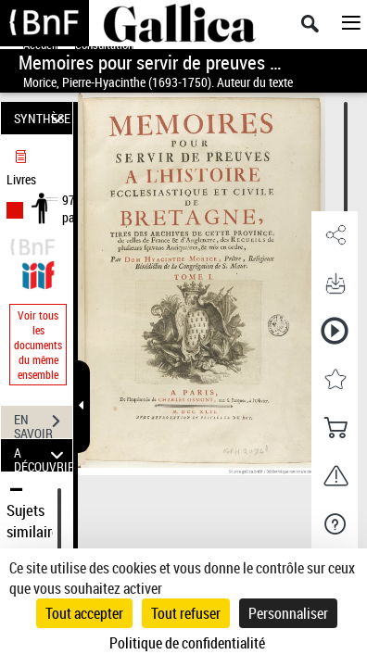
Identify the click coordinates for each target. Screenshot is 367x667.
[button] (334, 235)
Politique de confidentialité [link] (187, 643)
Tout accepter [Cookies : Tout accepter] (84, 613)
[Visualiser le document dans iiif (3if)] (38, 273)
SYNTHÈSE (42, 118)
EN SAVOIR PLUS (43, 423)
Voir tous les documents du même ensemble (38, 345)
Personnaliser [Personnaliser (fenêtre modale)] (288, 613)
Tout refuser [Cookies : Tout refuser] (186, 613)
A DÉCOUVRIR (43, 455)
